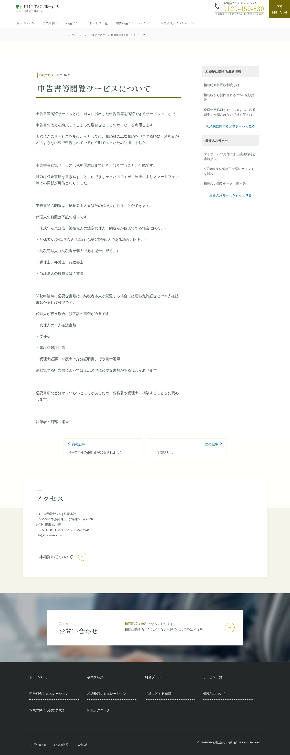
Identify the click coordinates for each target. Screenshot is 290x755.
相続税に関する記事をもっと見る (230, 126)
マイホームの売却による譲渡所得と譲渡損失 (230, 156)
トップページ (25, 23)
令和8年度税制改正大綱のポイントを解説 (229, 171)
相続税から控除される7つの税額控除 (229, 97)
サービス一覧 (98, 23)
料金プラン (73, 23)
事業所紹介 (50, 23)
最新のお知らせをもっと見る (230, 195)
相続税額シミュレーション (178, 23)
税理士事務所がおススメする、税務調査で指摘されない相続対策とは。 (230, 112)
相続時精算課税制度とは (221, 85)
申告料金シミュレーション (134, 23)
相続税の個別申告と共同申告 (225, 183)
